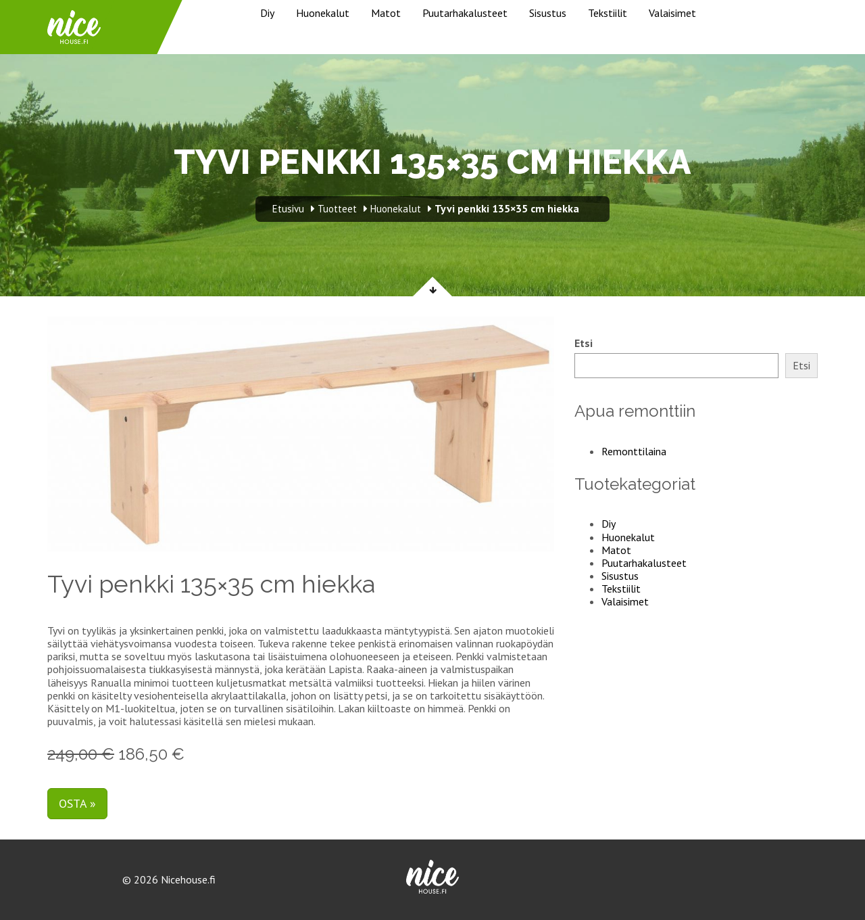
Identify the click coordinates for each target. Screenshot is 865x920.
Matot (386, 13)
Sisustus (547, 13)
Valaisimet (672, 13)
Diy (267, 13)
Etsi (583, 343)
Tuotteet (337, 208)
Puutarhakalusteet (465, 13)
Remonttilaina (633, 451)
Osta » (77, 803)
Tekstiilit (607, 13)
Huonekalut (322, 13)
